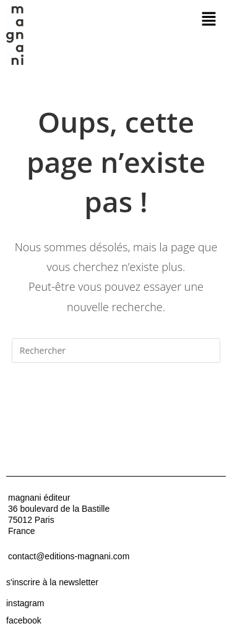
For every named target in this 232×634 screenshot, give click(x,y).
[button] (208, 19)
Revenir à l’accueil (115, 400)
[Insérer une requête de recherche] (116, 350)
